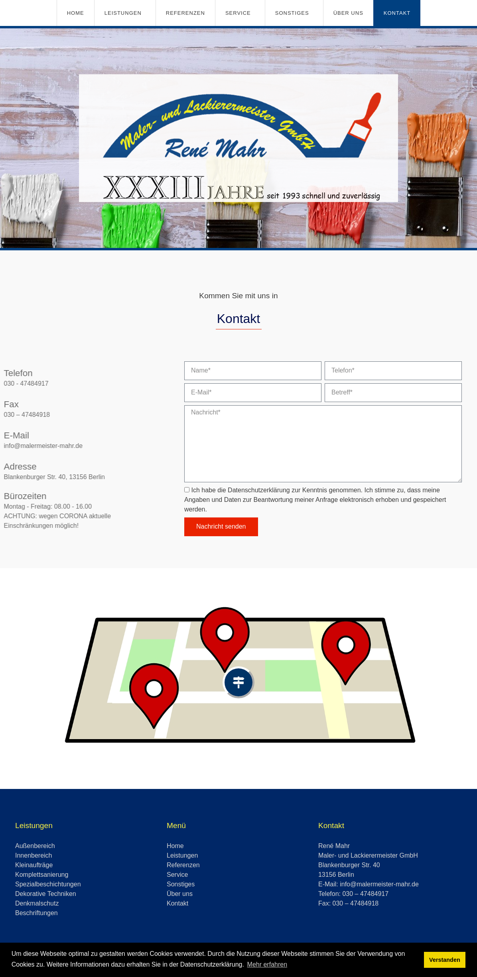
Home (75, 13)
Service (238, 13)
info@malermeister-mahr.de (379, 884)
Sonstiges (292, 13)
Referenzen (185, 13)
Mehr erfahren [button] (267, 964)
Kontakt (397, 13)
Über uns (348, 13)
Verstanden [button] (444, 960)
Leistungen (123, 13)
